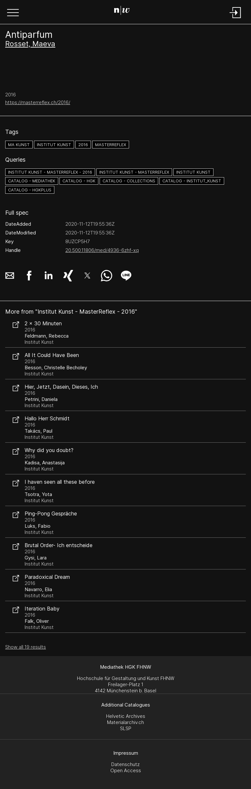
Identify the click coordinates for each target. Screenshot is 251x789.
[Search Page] (124, 11)
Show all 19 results (25, 647)
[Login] (235, 19)
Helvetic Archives (125, 716)
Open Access (125, 770)
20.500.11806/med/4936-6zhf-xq (102, 250)
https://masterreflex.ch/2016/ (37, 102)
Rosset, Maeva (30, 43)
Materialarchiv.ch (125, 722)
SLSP (125, 728)
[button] (13, 13)
